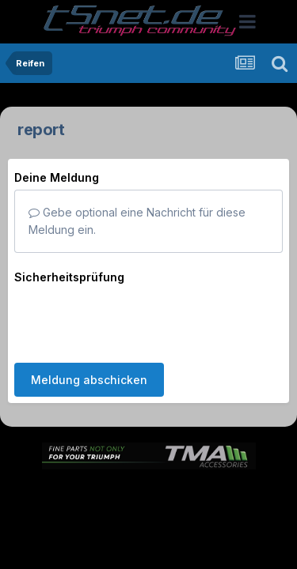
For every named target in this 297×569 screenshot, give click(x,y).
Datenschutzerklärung (116, 482)
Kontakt (207, 482)
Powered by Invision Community (149, 533)
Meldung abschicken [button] (89, 318)
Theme (177, 465)
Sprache (112, 465)
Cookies (148, 499)
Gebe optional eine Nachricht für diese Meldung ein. (137, 220)
